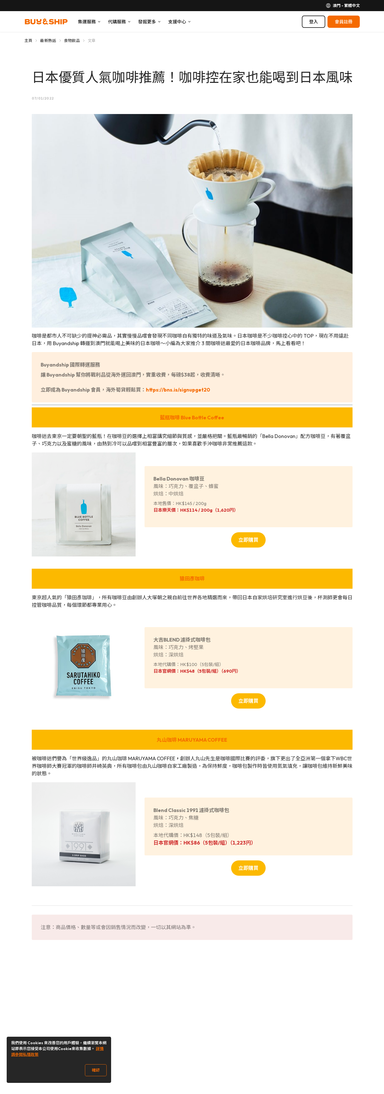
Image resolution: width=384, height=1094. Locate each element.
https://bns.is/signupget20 (178, 390)
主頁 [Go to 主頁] (29, 40)
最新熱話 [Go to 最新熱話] (48, 40)
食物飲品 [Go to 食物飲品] (72, 40)
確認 (96, 1070)
